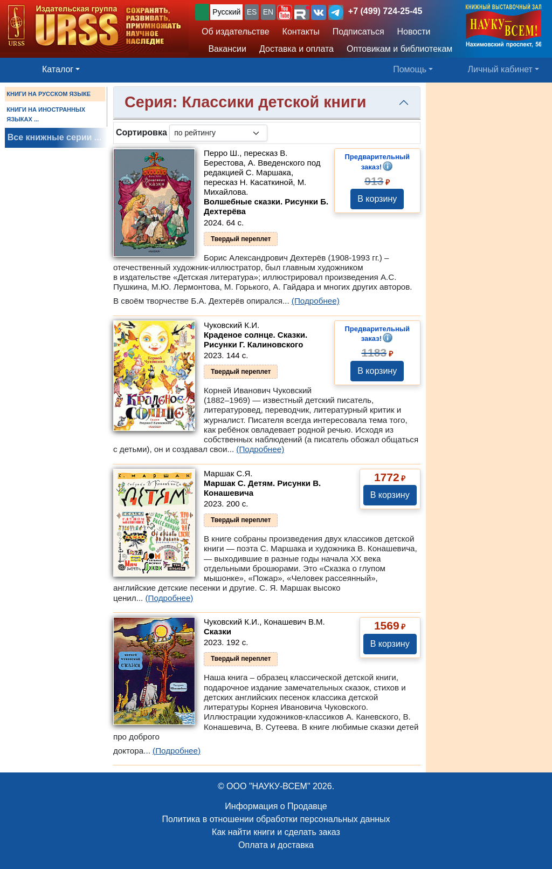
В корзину (377, 198)
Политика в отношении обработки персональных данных (276, 819)
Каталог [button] (57, 69)
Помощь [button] (409, 69)
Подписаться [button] (358, 31)
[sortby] (218, 133)
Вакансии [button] (224, 48)
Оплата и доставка (276, 845)
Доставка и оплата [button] (296, 48)
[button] (284, 12)
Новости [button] (414, 31)
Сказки (217, 631)
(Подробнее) (316, 300)
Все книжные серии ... (54, 137)
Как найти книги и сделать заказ (276, 832)
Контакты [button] (301, 31)
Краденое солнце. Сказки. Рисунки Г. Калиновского (255, 339)
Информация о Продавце (276, 806)
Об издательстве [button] (236, 31)
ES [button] (252, 12)
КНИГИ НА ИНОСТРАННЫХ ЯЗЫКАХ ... (45, 114)
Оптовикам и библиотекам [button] (399, 48)
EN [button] (268, 12)
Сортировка (141, 132)
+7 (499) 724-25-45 (385, 11)
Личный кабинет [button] (500, 69)
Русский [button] (226, 12)
